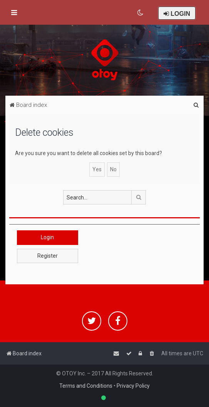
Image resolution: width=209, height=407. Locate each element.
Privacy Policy (133, 386)
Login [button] (47, 237)
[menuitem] (140, 13)
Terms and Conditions (85, 386)
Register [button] (47, 256)
